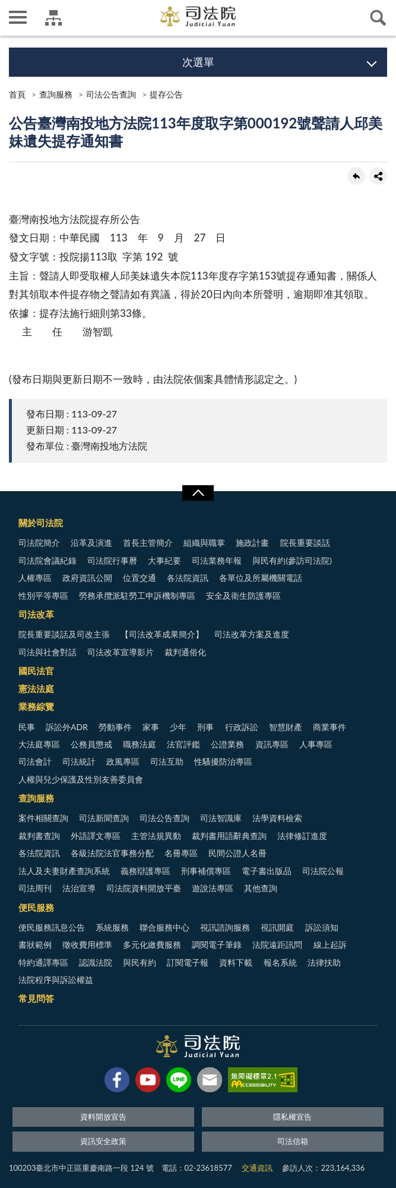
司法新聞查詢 (104, 818)
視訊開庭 (277, 927)
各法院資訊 (187, 578)
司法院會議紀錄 (47, 560)
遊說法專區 (212, 888)
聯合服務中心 (164, 927)
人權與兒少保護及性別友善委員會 (80, 779)
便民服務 (36, 907)
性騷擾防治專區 (223, 761)
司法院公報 (323, 871)
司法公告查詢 (111, 94)
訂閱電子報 (187, 962)
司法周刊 (35, 888)
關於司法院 (40, 522)
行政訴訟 (241, 727)
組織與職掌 (204, 543)
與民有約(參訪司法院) (291, 560)
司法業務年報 (217, 560)
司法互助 (166, 761)
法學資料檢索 (277, 818)
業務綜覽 (36, 706)
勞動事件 (115, 727)
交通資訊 (257, 1168)
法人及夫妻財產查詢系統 (64, 871)
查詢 (378, 18)
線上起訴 (330, 944)
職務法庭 (139, 744)
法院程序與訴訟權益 (55, 980)
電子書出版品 (267, 871)
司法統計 (79, 761)
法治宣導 (79, 888)
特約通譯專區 (43, 962)
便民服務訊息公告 (51, 927)
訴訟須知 (321, 927)
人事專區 (315, 744)
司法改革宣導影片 (120, 652)
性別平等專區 (43, 595)
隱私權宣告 (292, 1116)
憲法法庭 (36, 688)
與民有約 (139, 962)
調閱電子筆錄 (217, 944)
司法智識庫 (221, 818)
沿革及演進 (91, 543)
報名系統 (280, 962)
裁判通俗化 (185, 652)
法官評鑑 (183, 744)
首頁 (17, 94)
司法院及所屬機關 (53, 18)
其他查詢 (260, 888)
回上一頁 (356, 176)
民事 (26, 727)
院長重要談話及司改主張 (64, 634)
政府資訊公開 (87, 578)
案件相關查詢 (43, 818)
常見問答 (36, 998)
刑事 (205, 727)
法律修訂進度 (302, 836)
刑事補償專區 (206, 871)
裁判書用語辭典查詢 (229, 836)
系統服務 (112, 927)
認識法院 (95, 962)
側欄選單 (18, 17)
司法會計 (35, 761)
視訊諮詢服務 (225, 927)
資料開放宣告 (103, 1116)
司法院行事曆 (112, 560)
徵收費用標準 (87, 944)
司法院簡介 (39, 543)
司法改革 (36, 614)
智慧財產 (285, 727)
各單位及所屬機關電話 (260, 578)
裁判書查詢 (39, 836)
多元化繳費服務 (152, 944)
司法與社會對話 (47, 652)
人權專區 (35, 578)
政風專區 (123, 761)
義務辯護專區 (145, 871)
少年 (178, 727)
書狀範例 (35, 944)
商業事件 (329, 727)
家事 (150, 727)
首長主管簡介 (148, 543)
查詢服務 (55, 94)
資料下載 (235, 962)
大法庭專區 (39, 744)
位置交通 (139, 578)
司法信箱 (292, 1141)
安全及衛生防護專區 (243, 595)
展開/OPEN (197, 493)
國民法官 (36, 670)
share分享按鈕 (378, 176)
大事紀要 (164, 560)
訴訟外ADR (67, 727)
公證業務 (227, 744)
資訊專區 (272, 744)
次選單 (198, 61)
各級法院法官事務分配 (112, 853)
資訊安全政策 (103, 1141)
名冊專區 (181, 853)
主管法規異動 (156, 836)
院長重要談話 (305, 543)
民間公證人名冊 (237, 853)
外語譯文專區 (96, 836)
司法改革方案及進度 (251, 634)
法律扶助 (324, 962)
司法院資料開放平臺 (143, 888)
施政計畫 (252, 543)
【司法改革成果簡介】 (162, 634)
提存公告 (166, 94)
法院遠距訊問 (277, 944)
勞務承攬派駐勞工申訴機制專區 (137, 595)
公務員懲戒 (91, 744)
